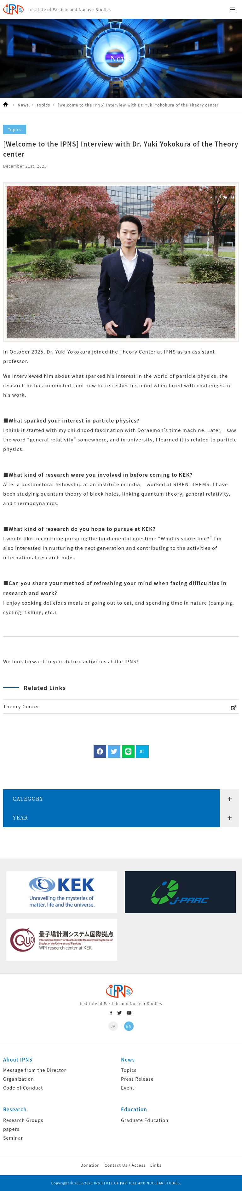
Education (134, 1109)
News (128, 1059)
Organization (18, 1079)
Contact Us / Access (125, 1165)
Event (128, 1088)
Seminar (13, 1138)
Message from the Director (34, 1070)
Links (155, 1165)
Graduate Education (145, 1120)
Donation (90, 1165)
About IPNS (17, 1059)
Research (15, 1109)
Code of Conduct (23, 1088)
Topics (128, 1070)
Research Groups (23, 1120)
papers (11, 1129)
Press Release (137, 1079)
